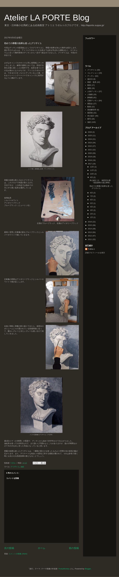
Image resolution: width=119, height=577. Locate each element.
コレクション (92, 73)
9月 (91, 177)
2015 (90, 225)
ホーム (41, 548)
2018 (90, 160)
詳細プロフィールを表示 (95, 253)
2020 (90, 153)
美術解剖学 (91, 110)
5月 (91, 203)
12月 (92, 167)
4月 (91, 207)
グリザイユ (15, 467)
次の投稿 (9, 548)
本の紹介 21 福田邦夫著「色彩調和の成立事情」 (100, 181)
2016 (90, 222)
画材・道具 (91, 82)
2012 (90, 236)
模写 (89, 119)
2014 (90, 229)
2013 (90, 232)
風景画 (90, 113)
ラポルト (91, 249)
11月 (92, 170)
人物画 (90, 94)
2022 (90, 146)
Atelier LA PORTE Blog (46, 17)
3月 (91, 210)
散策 (89, 85)
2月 (91, 214)
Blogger (88, 569)
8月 (91, 193)
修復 (89, 88)
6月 (91, 200)
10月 (92, 174)
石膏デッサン (92, 101)
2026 (90, 132)
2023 (90, 143)
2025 (90, 135)
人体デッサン (92, 91)
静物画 (90, 97)
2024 (90, 139)
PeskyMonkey (64, 569)
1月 (91, 217)
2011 (90, 239)
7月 (91, 196)
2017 (90, 164)
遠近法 (90, 79)
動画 (89, 107)
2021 (90, 150)
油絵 (22, 467)
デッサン (91, 76)
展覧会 (90, 104)
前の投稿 (74, 548)
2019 (90, 157)
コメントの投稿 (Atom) (18, 554)
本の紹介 (91, 116)
